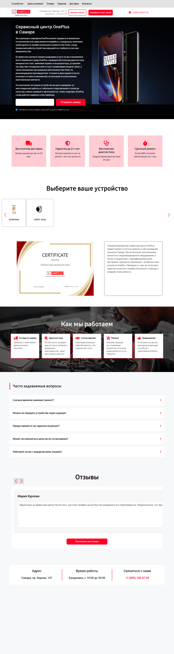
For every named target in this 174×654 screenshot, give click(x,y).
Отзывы (50, 3)
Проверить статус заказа (100, 12)
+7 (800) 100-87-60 (137, 577)
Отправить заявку (71, 102)
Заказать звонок (77, 12)
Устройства (17, 3)
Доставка (74, 3)
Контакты (86, 3)
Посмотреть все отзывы (87, 541)
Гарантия (61, 3)
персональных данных (76, 110)
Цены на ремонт (35, 3)
